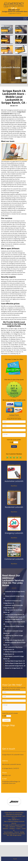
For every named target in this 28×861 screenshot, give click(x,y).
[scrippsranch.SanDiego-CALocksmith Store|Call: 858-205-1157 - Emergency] (4, 38)
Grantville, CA (5, 337)
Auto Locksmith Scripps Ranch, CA (15, 666)
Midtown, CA (6, 339)
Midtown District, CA (16, 339)
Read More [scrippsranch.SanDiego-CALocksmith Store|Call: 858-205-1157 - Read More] (4, 30)
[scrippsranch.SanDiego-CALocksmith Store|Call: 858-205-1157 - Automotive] (4, 28)
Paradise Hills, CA (18, 346)
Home (6, 826)
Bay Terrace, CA (13, 330)
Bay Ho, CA (23, 328)
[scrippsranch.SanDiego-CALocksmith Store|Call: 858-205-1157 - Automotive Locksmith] (14, 482)
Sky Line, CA (19, 352)
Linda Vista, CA (13, 337)
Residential (12, 826)
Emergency (12, 828)
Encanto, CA (10, 336)
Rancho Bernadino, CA (7, 348)
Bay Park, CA (4, 330)
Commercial (19, 826)
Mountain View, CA (15, 341)
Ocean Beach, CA (15, 344)
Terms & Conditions (8, 832)
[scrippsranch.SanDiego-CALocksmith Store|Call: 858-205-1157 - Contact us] (18, 48)
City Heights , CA (7, 332)
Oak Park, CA (6, 344)
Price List (16, 832)
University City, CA (15, 353)
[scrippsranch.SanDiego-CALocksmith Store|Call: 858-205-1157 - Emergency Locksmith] (14, 534)
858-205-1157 (14, 10)
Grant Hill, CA (18, 336)
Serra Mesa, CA (11, 352)
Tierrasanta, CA (5, 353)
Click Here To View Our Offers (14, 359)
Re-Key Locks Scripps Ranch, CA (14, 640)
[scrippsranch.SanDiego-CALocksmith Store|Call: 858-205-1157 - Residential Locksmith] (14, 508)
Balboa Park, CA (5, 328)
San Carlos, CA (18, 350)
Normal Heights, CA (8, 343)
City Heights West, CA (19, 332)
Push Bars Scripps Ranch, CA (13, 619)
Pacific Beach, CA (8, 346)
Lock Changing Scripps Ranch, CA (15, 617)
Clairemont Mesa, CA (7, 334)
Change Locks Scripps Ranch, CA (14, 614)
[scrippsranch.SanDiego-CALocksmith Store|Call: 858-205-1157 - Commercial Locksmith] (14, 560)
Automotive (5, 828)
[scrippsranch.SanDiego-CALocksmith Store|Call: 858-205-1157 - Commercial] (18, 38)
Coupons (18, 828)
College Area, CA (17, 334)
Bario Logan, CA (15, 328)
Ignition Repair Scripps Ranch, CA (15, 663)
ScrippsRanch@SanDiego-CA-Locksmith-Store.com (11, 782)
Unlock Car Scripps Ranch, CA (13, 668)
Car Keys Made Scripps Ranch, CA (15, 661)
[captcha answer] (15, 442)
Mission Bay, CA (5, 341)
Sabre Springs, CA (8, 350)
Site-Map (22, 832)
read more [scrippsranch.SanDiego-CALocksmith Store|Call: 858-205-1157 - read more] (18, 30)
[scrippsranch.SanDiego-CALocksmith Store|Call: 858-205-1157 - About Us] (4, 48)
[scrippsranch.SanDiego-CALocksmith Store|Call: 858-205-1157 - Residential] (18, 28)
